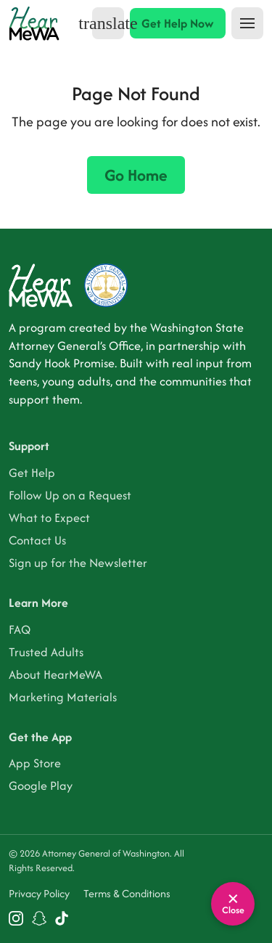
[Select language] (108, 23)
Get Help (32, 472)
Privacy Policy (39, 893)
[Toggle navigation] (247, 23)
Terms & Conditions (126, 893)
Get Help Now (177, 23)
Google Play (41, 785)
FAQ (19, 629)
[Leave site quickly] (233, 904)
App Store (35, 763)
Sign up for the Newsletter (78, 562)
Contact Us (37, 540)
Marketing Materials (63, 697)
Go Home (136, 175)
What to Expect (49, 517)
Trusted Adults (46, 652)
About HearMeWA (55, 674)
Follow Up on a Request (70, 495)
